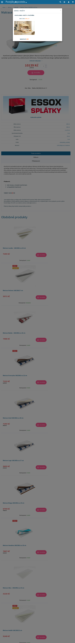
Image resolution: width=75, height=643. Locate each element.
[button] (64, 2)
